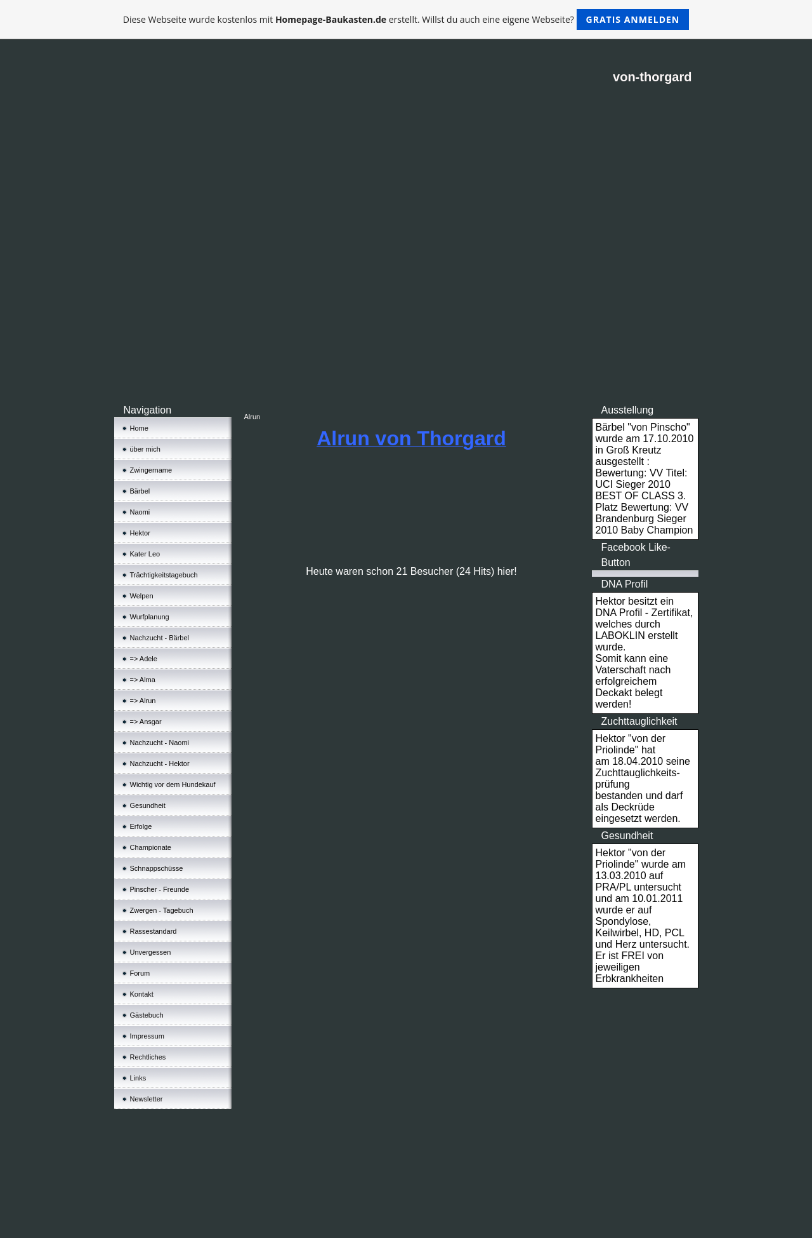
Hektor (140, 533)
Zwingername (151, 470)
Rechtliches (148, 1057)
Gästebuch (147, 1015)
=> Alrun (143, 700)
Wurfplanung (149, 617)
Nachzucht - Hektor (160, 763)
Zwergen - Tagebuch (161, 910)
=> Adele (143, 659)
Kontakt (142, 994)
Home (139, 428)
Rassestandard (153, 931)
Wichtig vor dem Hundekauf (173, 784)
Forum (140, 973)
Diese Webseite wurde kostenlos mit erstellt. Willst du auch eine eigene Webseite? (406, 19)
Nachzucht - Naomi (160, 742)
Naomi (140, 512)
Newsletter (146, 1099)
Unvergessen (150, 952)
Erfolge (141, 826)
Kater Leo (145, 554)
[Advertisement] (406, 307)
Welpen (142, 596)
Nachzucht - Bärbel (160, 638)
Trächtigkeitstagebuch (164, 575)
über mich (145, 449)
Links (138, 1078)
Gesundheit (148, 805)
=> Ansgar (146, 721)
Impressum (147, 1036)
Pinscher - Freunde (160, 889)
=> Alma (142, 679)
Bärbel (140, 491)
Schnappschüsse (156, 868)
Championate (150, 847)
